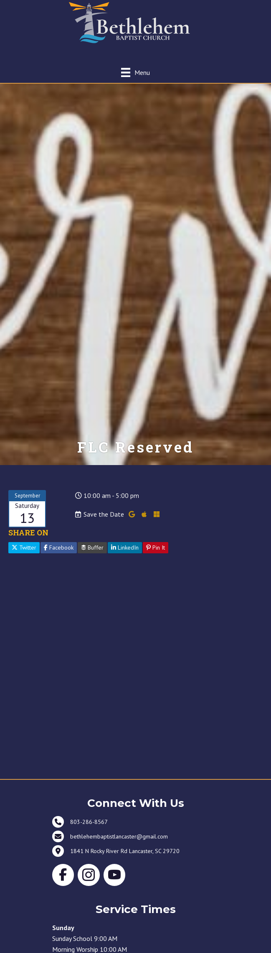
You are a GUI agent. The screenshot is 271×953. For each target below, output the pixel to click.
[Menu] (135, 72)
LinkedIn (125, 547)
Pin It (155, 547)
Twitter (24, 547)
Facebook (58, 547)
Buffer (92, 547)
